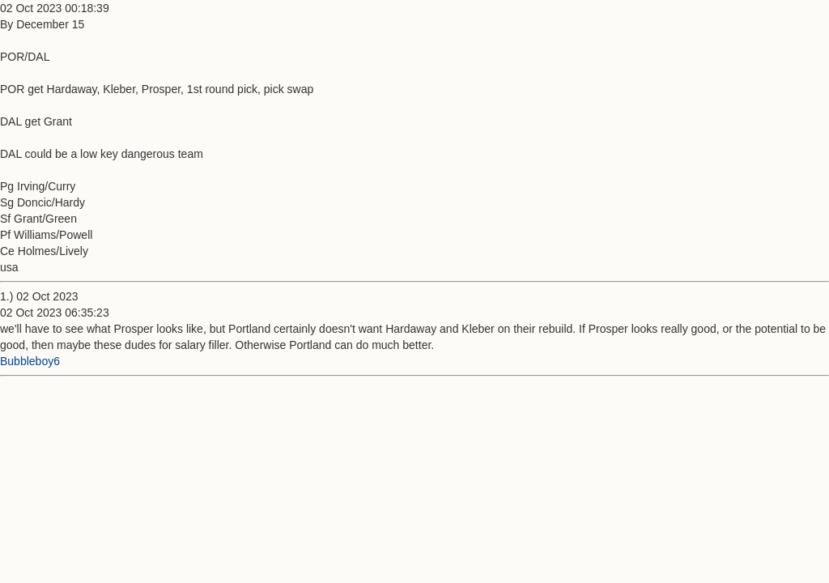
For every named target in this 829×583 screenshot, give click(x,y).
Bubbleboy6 (30, 361)
